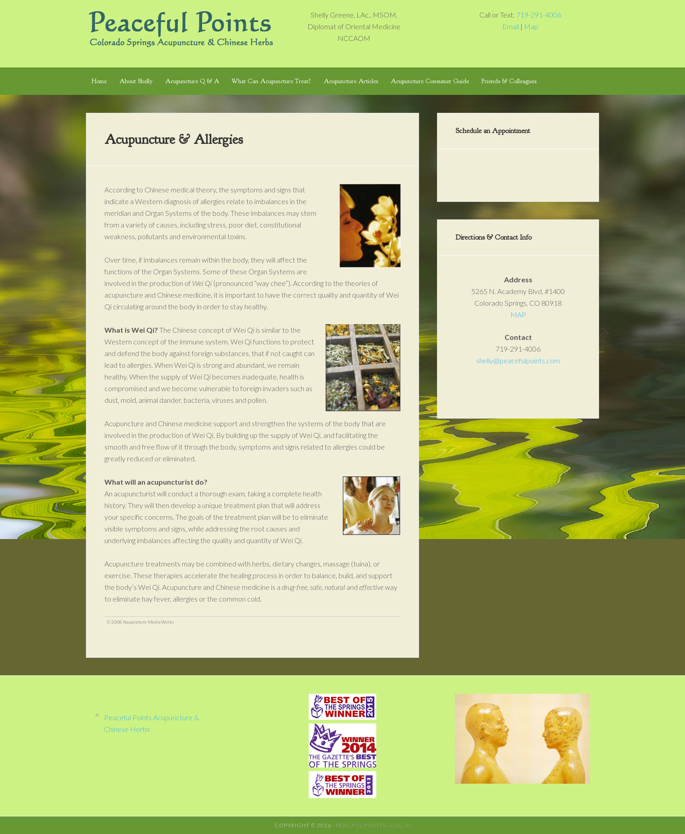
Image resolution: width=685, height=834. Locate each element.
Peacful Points (361, 825)
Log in (400, 825)
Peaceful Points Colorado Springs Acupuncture (180, 26)
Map (531, 26)
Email (510, 26)
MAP (518, 314)
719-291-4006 (538, 14)
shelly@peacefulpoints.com (518, 360)
